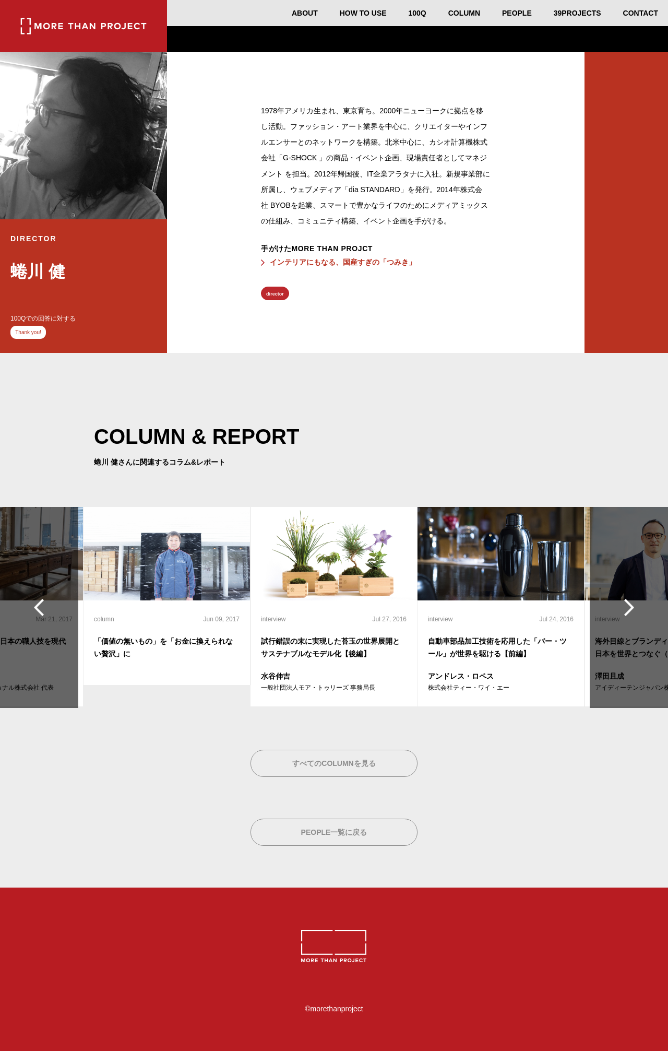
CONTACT (640, 13)
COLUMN (464, 13)
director (275, 294)
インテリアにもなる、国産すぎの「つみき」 (343, 262)
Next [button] (626, 607)
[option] (167, 596)
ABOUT (305, 13)
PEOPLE (517, 13)
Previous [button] (42, 607)
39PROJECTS (577, 13)
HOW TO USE (363, 13)
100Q (417, 13)
